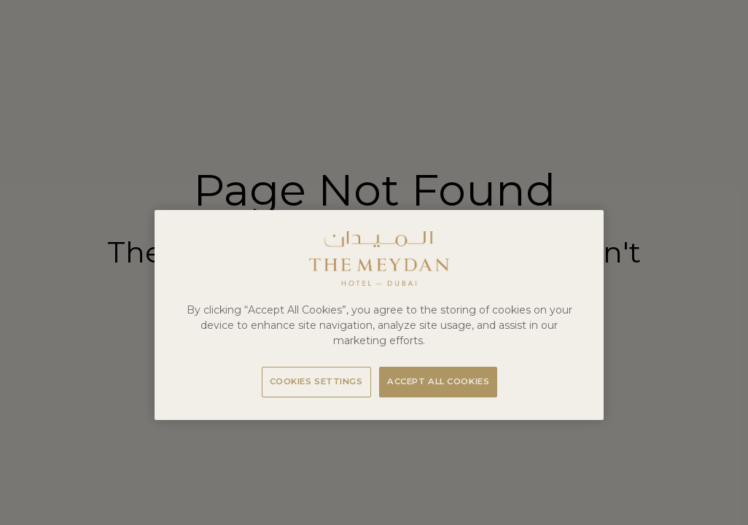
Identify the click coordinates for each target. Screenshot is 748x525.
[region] (379, 315)
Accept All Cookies (438, 381)
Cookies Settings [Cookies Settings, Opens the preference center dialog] (316, 381)
